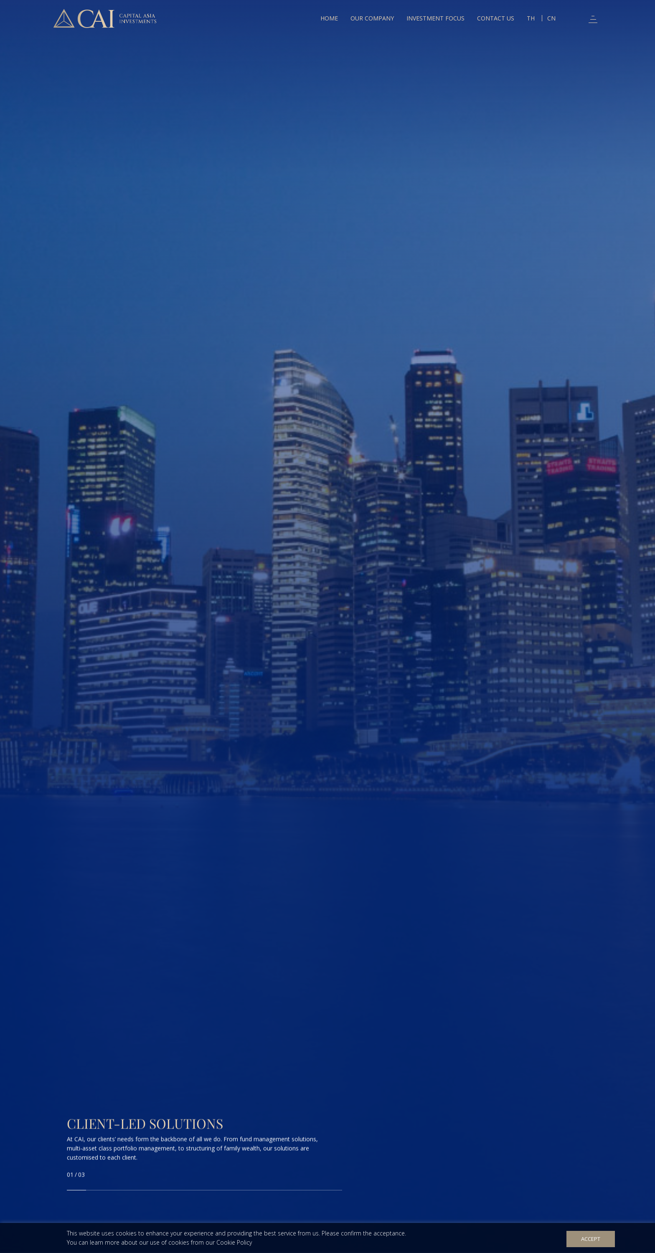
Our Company (372, 18)
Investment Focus (435, 18)
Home (329, 18)
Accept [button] (590, 1239)
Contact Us (495, 18)
